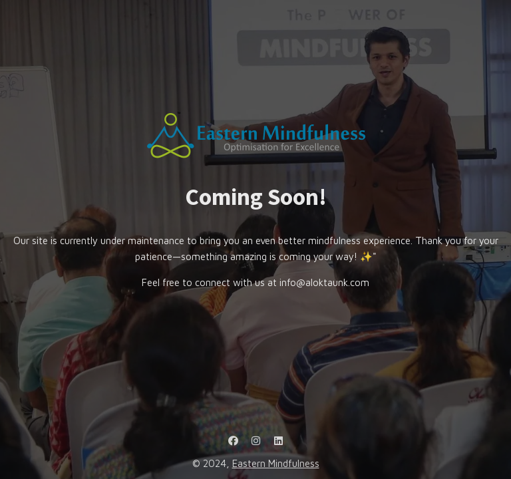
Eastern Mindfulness (275, 463)
